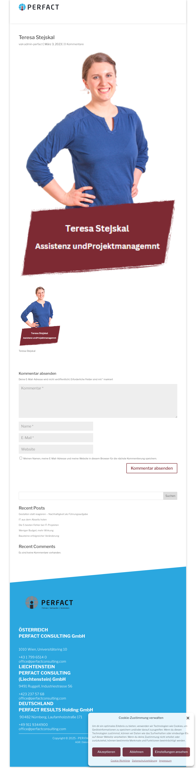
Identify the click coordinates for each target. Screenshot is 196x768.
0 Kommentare (74, 44)
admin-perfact (33, 44)
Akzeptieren (106, 752)
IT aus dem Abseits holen (33, 519)
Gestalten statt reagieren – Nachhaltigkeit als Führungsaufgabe (55, 514)
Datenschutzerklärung (144, 760)
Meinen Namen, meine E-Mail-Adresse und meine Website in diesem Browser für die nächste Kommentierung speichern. (90, 458)
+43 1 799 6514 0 (33, 658)
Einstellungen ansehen (171, 752)
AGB (77, 743)
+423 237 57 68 (31, 695)
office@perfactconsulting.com (42, 662)
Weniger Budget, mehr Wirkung (36, 530)
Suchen (170, 495)
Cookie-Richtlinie (120, 760)
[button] (188, 718)
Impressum (165, 760)
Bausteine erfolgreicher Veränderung (39, 536)
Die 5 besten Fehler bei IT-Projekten (39, 525)
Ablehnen (136, 752)
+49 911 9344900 (33, 726)
